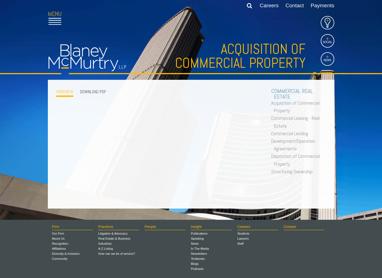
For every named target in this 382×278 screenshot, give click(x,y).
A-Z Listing (105, 248)
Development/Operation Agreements (294, 145)
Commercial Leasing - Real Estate (297, 122)
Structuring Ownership (293, 172)
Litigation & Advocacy (113, 233)
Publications (199, 233)
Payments (322, 5)
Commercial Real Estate (293, 93)
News (195, 243)
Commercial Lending (291, 133)
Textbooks (198, 258)
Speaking (197, 238)
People (150, 227)
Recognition (60, 243)
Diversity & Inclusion (66, 253)
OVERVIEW (64, 92)
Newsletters (199, 253)
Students (243, 233)
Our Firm (58, 233)
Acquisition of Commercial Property (297, 107)
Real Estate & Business (114, 238)
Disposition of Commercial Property (297, 160)
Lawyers (243, 238)
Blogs (195, 263)
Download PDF (93, 92)
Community (60, 258)
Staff (240, 243)
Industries (105, 243)
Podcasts (197, 268)
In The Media (200, 248)
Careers (269, 5)
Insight (196, 227)
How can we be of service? (116, 253)
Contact (294, 5)
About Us (58, 238)
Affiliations (59, 248)
